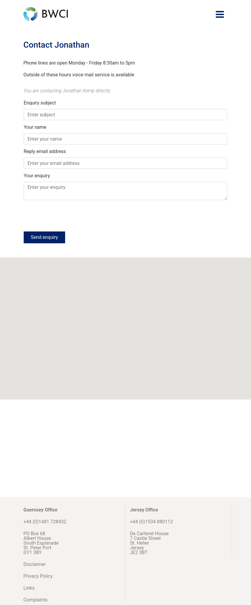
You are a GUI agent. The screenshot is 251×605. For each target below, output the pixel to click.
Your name (35, 127)
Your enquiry (37, 175)
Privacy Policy (38, 576)
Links (29, 588)
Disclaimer (34, 564)
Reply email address (45, 151)
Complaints (35, 600)
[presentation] (69, 215)
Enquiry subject (40, 103)
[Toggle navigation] (220, 14)
